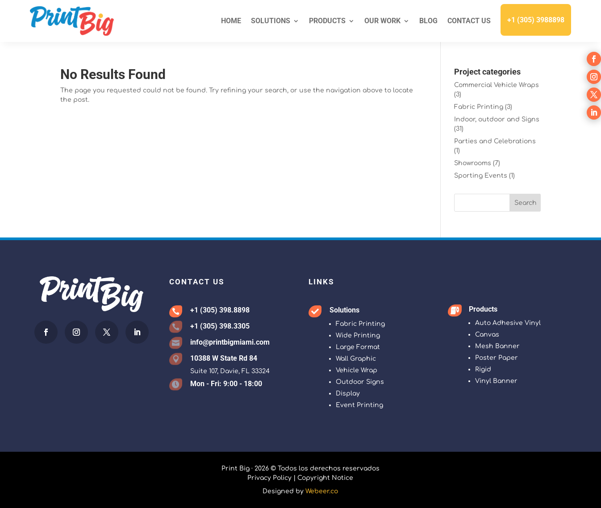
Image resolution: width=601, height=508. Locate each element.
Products (327, 21)
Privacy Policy (269, 478)
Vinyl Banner (496, 381)
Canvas (487, 334)
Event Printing (359, 405)
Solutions (270, 21)
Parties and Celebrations (495, 141)
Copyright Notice (325, 478)
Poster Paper (496, 357)
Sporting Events (480, 175)
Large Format (358, 347)
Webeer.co (321, 491)
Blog (428, 21)
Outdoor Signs (360, 382)
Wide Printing (358, 335)
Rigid (483, 369)
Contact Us (469, 21)
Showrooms (472, 163)
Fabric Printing (478, 107)
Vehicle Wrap (356, 370)
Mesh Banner (497, 346)
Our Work (382, 21)
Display (348, 393)
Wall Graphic (356, 358)
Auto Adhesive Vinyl (508, 323)
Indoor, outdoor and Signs (496, 119)
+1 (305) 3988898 (535, 20)
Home (231, 21)
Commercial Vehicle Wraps (496, 85)
